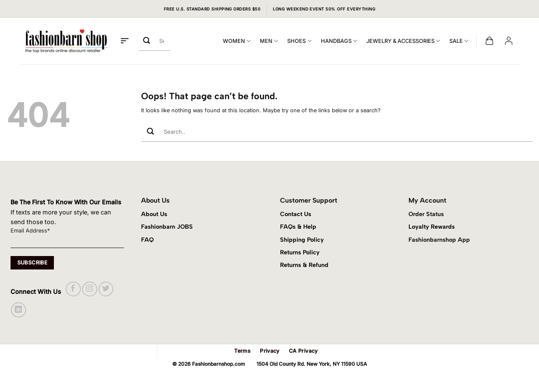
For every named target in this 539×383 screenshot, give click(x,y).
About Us (154, 214)
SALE (458, 41)
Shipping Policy (302, 239)
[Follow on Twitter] (106, 289)
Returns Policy (300, 252)
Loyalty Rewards (431, 226)
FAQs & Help (298, 226)
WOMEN (237, 41)
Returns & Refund (304, 265)
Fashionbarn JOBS (167, 226)
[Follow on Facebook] (73, 289)
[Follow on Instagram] (89, 289)
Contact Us (295, 214)
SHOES (299, 41)
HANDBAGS (339, 41)
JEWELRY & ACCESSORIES (403, 41)
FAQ (147, 239)
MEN (269, 41)
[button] (125, 41)
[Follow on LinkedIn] (18, 309)
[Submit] (147, 41)
